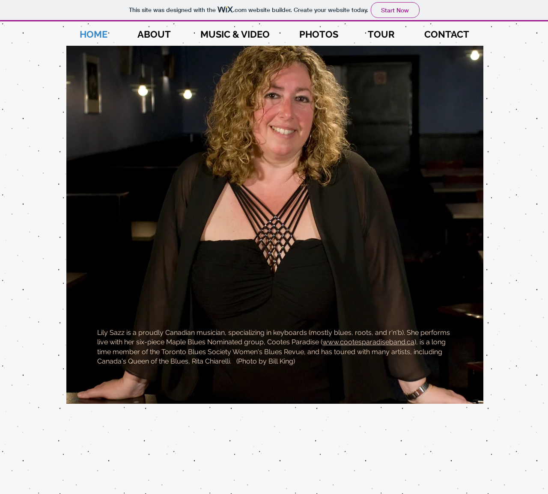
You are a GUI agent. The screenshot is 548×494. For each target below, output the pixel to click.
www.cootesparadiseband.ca (368, 342)
